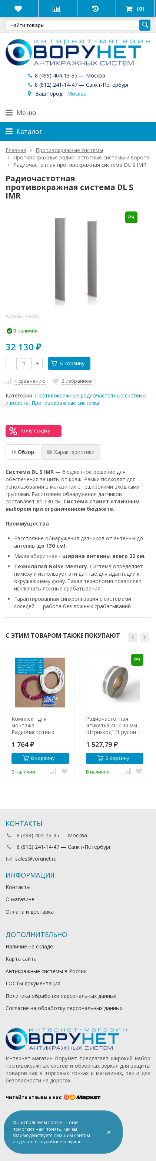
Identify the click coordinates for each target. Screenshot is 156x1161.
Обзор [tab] (22, 451)
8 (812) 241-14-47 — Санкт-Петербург (78, 84)
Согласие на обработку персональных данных (64, 1008)
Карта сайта (21, 958)
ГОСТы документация (33, 983)
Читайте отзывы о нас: (53, 1097)
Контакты (18, 886)
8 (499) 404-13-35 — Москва (66, 75)
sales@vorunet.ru (31, 858)
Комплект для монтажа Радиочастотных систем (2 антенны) (35, 725)
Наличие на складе (29, 946)
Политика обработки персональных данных (61, 995)
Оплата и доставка (30, 911)
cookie (55, 1122)
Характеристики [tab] (70, 451)
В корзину (67, 363)
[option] (40, 714)
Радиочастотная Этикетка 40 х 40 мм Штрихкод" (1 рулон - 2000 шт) (112, 725)
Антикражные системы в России (46, 971)
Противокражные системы (65, 402)
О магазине (20, 899)
